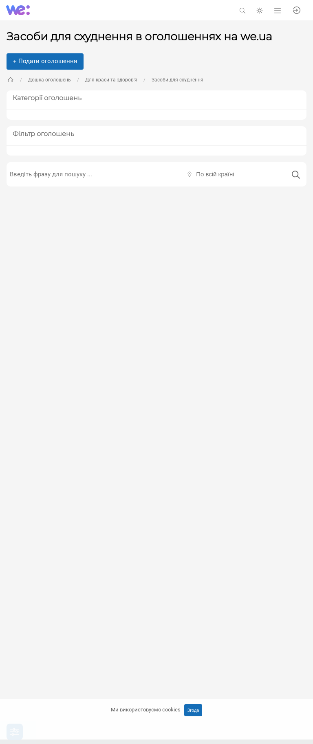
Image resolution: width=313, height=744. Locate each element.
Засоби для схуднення (177, 80)
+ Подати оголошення (45, 61)
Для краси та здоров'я (111, 80)
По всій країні (215, 174)
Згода (193, 710)
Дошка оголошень (49, 80)
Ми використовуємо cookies (146, 710)
